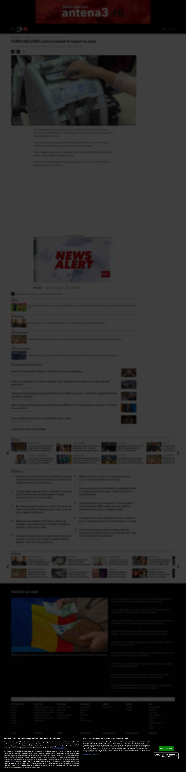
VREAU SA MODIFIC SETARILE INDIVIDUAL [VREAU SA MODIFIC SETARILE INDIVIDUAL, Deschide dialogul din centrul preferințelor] (166, 756)
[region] (93, 753)
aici (10, 761)
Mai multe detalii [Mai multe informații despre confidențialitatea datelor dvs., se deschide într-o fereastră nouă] (59, 748)
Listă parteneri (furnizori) (91, 754)
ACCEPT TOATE (166, 748)
